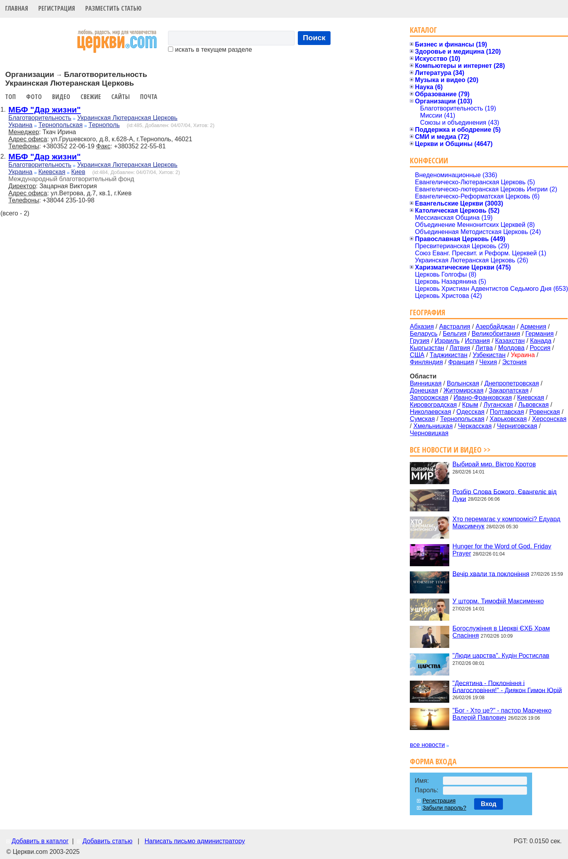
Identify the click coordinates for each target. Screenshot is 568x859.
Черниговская (517, 426)
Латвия (460, 347)
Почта (148, 96)
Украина (20, 125)
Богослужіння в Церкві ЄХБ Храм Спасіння (501, 632)
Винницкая (425, 383)
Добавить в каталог (39, 841)
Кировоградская (433, 404)
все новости (427, 744)
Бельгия (454, 333)
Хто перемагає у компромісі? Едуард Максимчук (506, 523)
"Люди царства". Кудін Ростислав (500, 655)
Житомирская (463, 390)
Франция (461, 362)
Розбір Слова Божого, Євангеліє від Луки (504, 495)
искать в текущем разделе (210, 49)
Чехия (488, 362)
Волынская (463, 383)
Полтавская (507, 411)
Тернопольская (60, 125)
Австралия (454, 326)
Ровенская (544, 411)
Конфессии (429, 160)
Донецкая (424, 390)
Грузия (419, 340)
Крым (470, 404)
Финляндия (426, 362)
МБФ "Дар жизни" (44, 109)
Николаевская (430, 411)
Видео (61, 96)
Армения (533, 326)
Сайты (120, 96)
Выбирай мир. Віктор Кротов (494, 464)
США (417, 355)
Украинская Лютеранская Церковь (127, 117)
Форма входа (433, 761)
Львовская (533, 404)
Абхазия (422, 326)
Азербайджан (495, 326)
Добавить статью (107, 841)
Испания (477, 340)
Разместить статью (113, 8)
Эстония (514, 362)
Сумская (422, 418)
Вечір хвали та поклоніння (490, 573)
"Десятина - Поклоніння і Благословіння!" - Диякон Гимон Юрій (507, 686)
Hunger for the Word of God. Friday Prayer (501, 550)
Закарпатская (509, 390)
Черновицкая (429, 433)
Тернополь (104, 125)
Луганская (498, 404)
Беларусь (423, 333)
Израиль (447, 340)
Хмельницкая (433, 426)
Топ (10, 96)
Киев (78, 171)
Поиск (314, 38)
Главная (16, 8)
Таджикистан (448, 355)
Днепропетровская (511, 383)
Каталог (423, 29)
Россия (540, 347)
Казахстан (510, 340)
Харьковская (508, 418)
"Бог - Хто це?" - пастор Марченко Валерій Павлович (501, 714)
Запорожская (429, 397)
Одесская (470, 411)
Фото (34, 96)
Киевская (51, 171)
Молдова (511, 347)
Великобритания (496, 333)
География (427, 312)
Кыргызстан (427, 347)
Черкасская (475, 426)
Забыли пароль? (444, 808)
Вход (489, 804)
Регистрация (56, 8)
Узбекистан (489, 355)
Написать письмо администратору (194, 841)
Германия (539, 333)
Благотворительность (39, 117)
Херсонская (549, 418)
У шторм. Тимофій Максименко (498, 601)
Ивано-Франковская (483, 397)
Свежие (90, 96)
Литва (484, 347)
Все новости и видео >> (450, 449)
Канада (540, 340)
